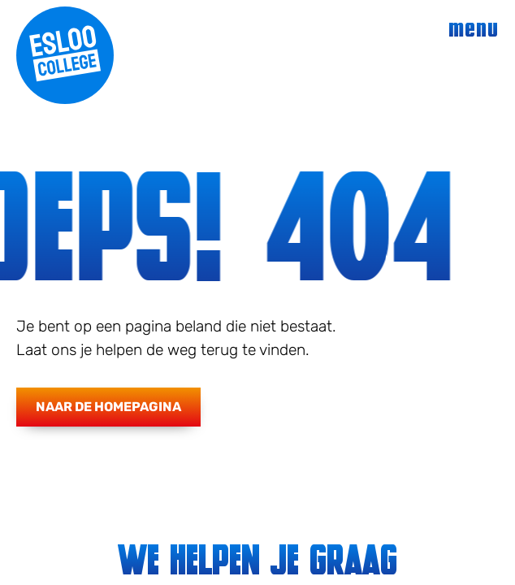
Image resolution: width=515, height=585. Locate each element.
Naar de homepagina (108, 406)
